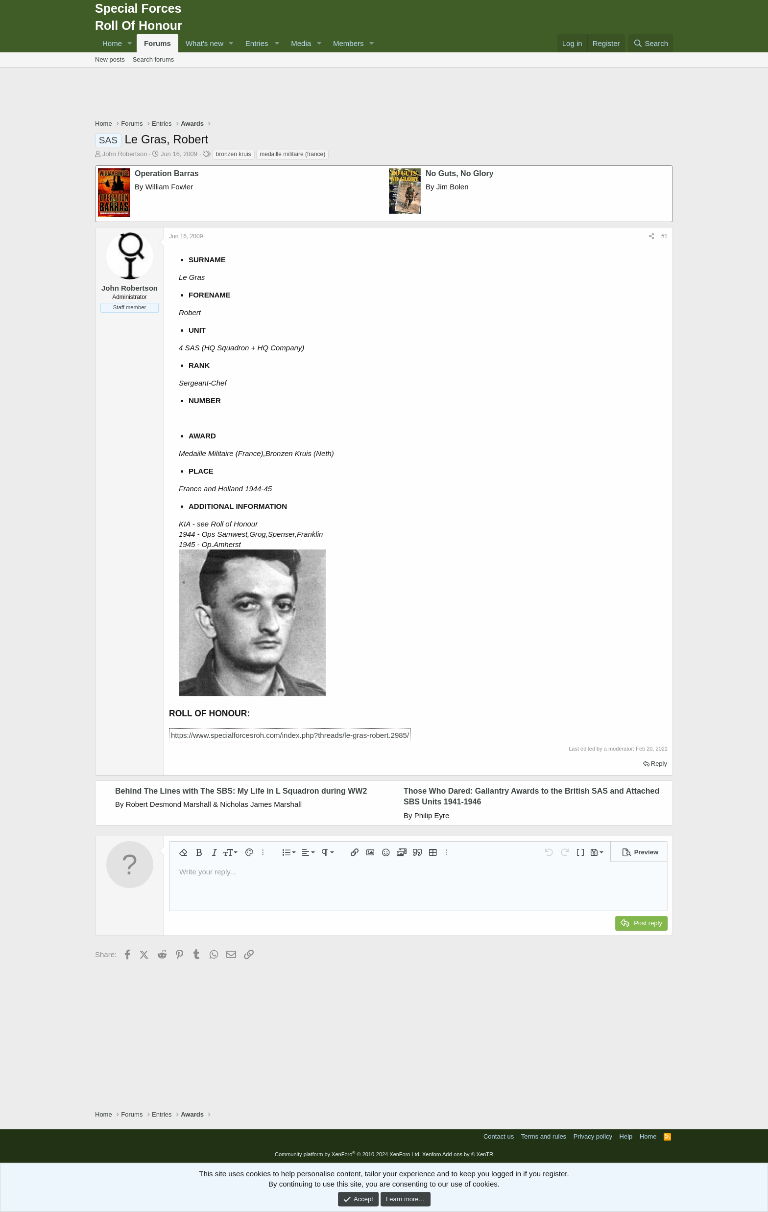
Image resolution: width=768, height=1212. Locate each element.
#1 (664, 236)
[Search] (650, 43)
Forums (157, 43)
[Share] (652, 236)
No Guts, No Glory (460, 173)
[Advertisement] (384, 94)
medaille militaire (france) (292, 154)
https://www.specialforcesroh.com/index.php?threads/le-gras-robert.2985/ (290, 735)
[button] (130, 43)
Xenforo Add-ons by (457, 1154)
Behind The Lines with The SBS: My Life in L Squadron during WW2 (241, 791)
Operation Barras (167, 173)
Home (112, 43)
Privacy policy (593, 1136)
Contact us (498, 1136)
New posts (110, 59)
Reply (659, 763)
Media (301, 43)
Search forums (153, 59)
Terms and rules (543, 1136)
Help (626, 1136)
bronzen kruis (233, 154)
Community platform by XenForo (348, 1154)
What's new (204, 43)
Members (348, 43)
